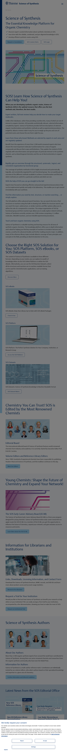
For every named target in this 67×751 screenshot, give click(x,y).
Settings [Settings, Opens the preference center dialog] (33, 747)
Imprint (6, 749)
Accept (45, 740)
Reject (22, 740)
